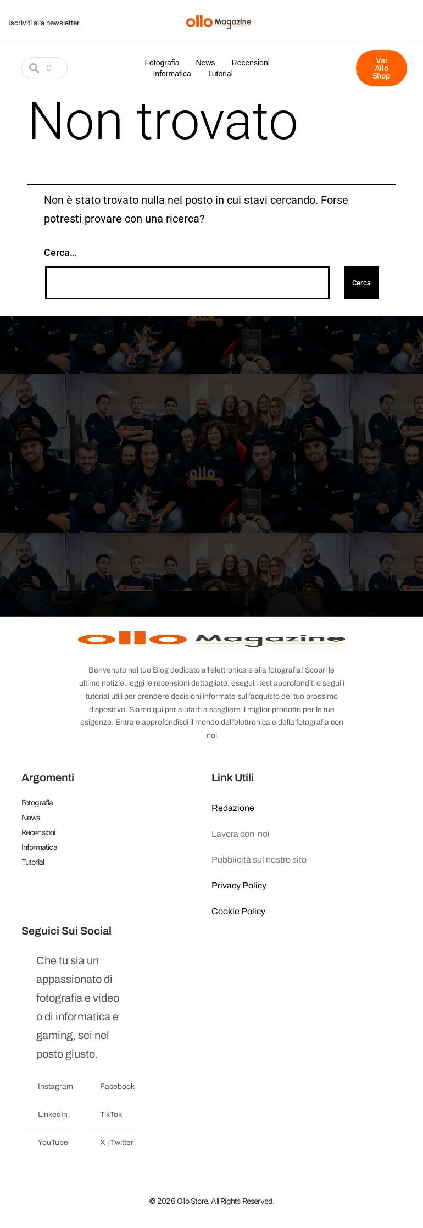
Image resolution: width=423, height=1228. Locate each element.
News (205, 62)
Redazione (233, 808)
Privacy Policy (239, 885)
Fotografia (161, 62)
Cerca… (60, 252)
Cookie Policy (238, 911)
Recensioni (251, 62)
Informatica (172, 73)
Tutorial (220, 73)
